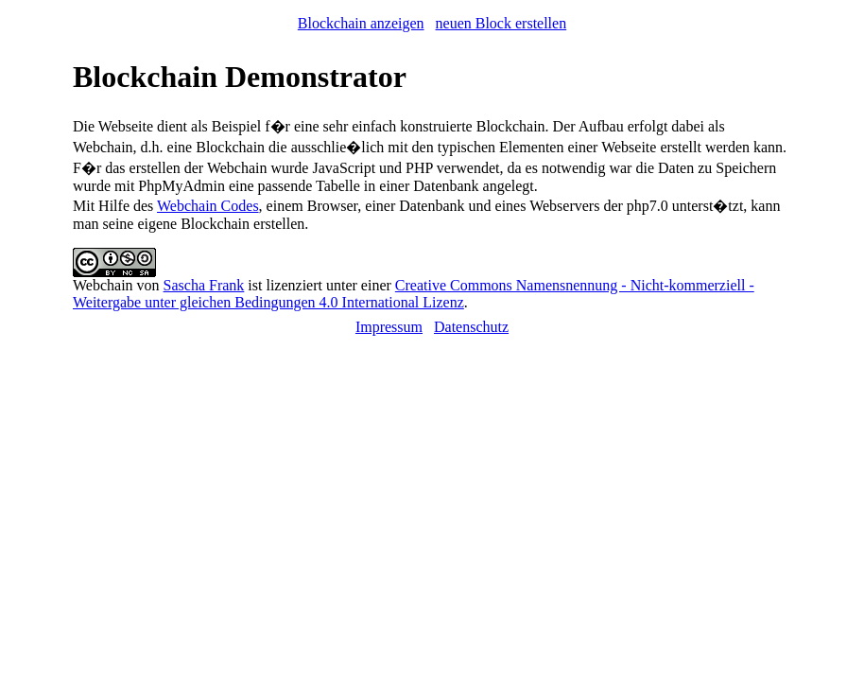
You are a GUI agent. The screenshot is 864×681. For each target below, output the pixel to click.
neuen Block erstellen (501, 23)
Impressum (389, 327)
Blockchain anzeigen (361, 23)
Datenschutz (471, 327)
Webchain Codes (208, 206)
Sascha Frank (204, 285)
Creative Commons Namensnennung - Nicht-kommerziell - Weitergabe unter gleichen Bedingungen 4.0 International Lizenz (413, 293)
